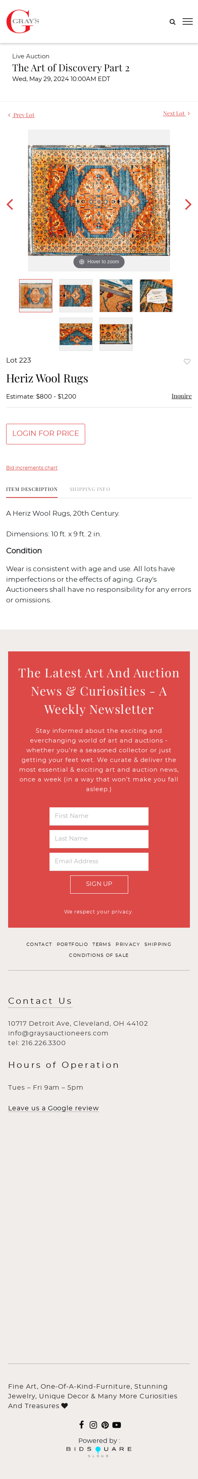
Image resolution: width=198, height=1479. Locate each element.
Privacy (128, 944)
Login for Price (45, 434)
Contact (39, 944)
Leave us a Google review (53, 1108)
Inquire (182, 396)
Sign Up (99, 884)
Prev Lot (21, 115)
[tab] (32, 492)
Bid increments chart (32, 467)
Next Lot (176, 113)
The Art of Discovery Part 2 (71, 67)
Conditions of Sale (99, 955)
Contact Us (40, 1001)
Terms (102, 944)
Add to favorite (187, 361)
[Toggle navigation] (187, 21)
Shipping (158, 944)
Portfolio (72, 944)
